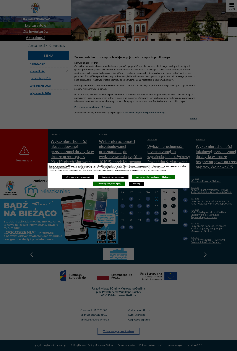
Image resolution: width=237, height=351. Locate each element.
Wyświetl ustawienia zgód (113, 177)
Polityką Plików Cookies (125, 166)
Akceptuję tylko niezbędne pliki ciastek (153, 177)
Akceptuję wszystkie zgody (109, 184)
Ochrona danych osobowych (78, 177)
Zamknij (136, 184)
